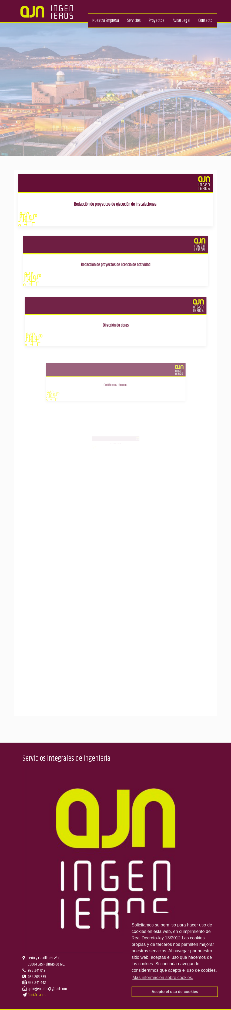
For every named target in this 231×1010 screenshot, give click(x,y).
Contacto (205, 20)
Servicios (134, 20)
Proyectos (157, 20)
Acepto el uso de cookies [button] (175, 992)
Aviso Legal (181, 20)
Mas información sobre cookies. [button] (162, 977)
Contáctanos (37, 995)
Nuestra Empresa (105, 20)
